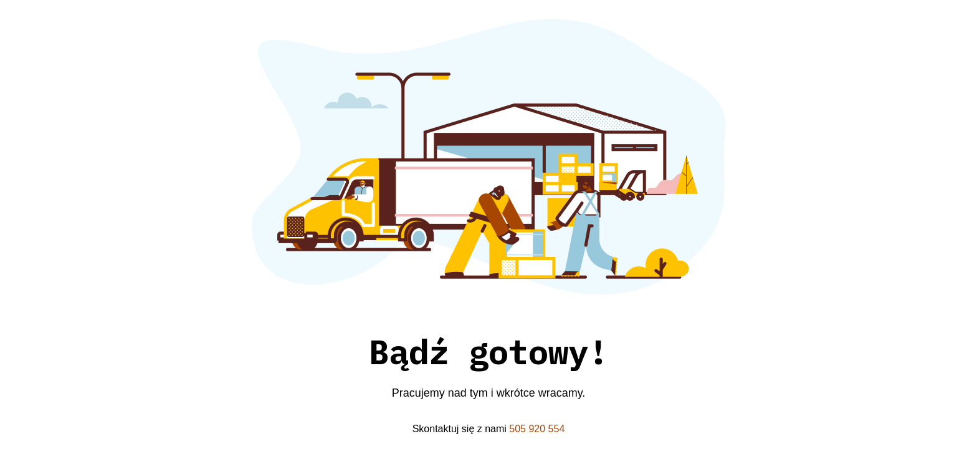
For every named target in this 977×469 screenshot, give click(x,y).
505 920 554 (537, 428)
